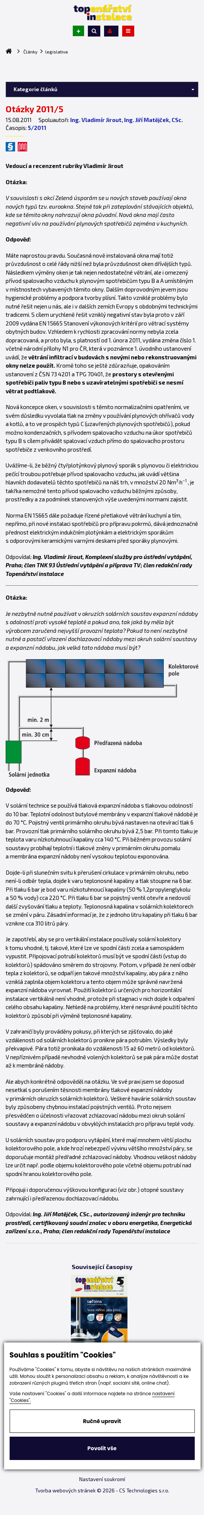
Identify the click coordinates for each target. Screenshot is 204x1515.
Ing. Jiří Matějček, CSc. (153, 119)
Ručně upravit (102, 1421)
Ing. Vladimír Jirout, (96, 119)
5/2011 (37, 127)
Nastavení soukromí (102, 1479)
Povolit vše (102, 1448)
